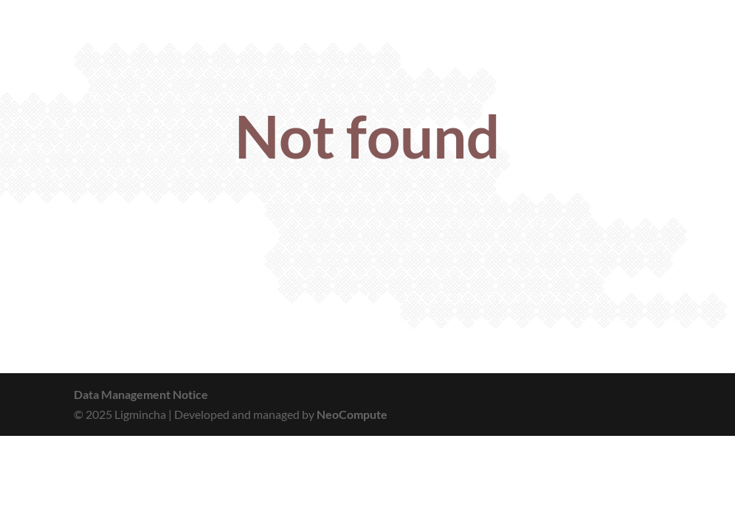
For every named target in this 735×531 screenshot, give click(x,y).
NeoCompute (352, 414)
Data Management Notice (141, 394)
